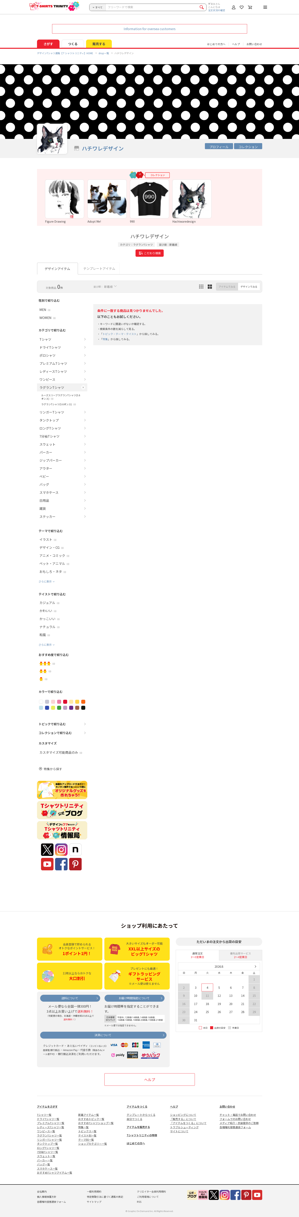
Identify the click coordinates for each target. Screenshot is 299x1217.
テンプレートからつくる (141, 1115)
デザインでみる (248, 286)
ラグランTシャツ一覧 (49, 1135)
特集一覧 (83, 1127)
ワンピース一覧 (46, 1131)
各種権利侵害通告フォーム (235, 1127)
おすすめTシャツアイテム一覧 (54, 1172)
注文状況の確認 (216, 10)
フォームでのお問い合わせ (235, 1119)
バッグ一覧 (43, 1164)
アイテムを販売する (138, 1127)
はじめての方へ (136, 1143)
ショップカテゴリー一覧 (92, 1144)
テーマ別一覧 (86, 1140)
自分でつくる (134, 1119)
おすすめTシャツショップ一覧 (96, 1123)
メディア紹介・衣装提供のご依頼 (239, 1123)
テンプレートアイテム (99, 268)
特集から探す (53, 769)
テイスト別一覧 (87, 1135)
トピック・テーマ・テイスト (120, 334)
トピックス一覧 (87, 1131)
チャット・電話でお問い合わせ (238, 1115)
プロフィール (219, 146)
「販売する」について (183, 1119)
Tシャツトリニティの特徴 (142, 1135)
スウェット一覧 (46, 1156)
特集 (105, 339)
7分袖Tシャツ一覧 (47, 1152)
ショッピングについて (183, 1115)
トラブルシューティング (184, 1127)
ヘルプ (236, 44)
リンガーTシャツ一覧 (49, 1140)
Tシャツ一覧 (44, 1115)
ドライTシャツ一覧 (48, 1119)
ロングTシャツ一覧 (48, 1148)
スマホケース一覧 (47, 1168)
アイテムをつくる (137, 1106)
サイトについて (179, 1131)
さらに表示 (45, 581)
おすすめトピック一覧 (91, 1119)
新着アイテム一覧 (88, 1115)
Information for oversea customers (150, 28)
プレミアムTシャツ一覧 (50, 1123)
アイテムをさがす (47, 1106)
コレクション (248, 146)
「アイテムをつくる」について (188, 1123)
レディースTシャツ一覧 (50, 1127)
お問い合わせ (254, 44)
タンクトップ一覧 (47, 1144)
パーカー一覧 (45, 1160)
